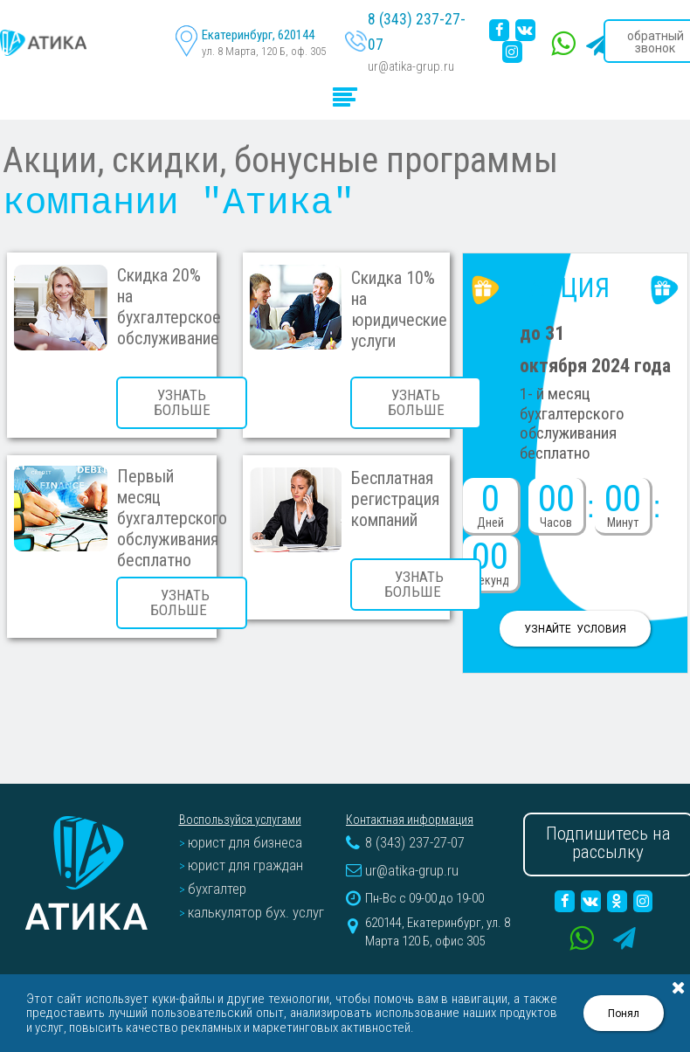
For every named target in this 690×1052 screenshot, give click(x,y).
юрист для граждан (241, 844)
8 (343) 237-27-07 (413, 30)
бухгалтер (215, 862)
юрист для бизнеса (240, 826)
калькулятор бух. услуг (249, 881)
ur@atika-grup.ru (407, 45)
